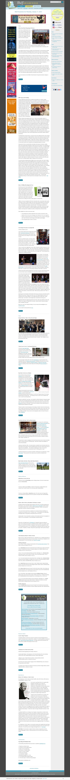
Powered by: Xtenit (35, 776)
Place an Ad (31, 8)
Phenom (20, 403)
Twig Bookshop (36, 359)
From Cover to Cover (24, 352)
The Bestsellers (54, 83)
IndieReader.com (42, 743)
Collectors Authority (34, 362)
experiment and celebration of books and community (43, 428)
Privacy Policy (53, 774)
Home (21, 6)
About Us (18, 774)
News (53, 31)
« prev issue (32, 768)
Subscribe (43, 774)
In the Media (40, 774)
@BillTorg (22, 412)
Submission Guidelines (29, 774)
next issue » (36, 768)
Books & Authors (55, 70)
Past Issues (25, 8)
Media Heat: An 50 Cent (57, 61)
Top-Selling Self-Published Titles (57, 85)
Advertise (24, 774)
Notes (53, 44)
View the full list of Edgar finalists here (27, 640)
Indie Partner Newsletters (38, 8)
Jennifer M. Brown (22, 305)
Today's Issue (20, 8)
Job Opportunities (47, 774)
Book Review (54, 77)
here (32, 307)
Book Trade (37, 6)
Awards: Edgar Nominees (56, 72)
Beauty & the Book (25, 385)
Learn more (45, 778)
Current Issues (35, 774)
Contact (21, 774)
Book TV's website (37, 540)
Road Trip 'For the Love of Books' (57, 51)
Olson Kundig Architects (41, 424)
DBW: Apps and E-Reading (56, 36)
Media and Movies (55, 59)
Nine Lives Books (43, 363)
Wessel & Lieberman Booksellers (42, 423)
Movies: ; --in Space (56, 64)
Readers (29, 6)
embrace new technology (31, 361)
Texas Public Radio (25, 348)
